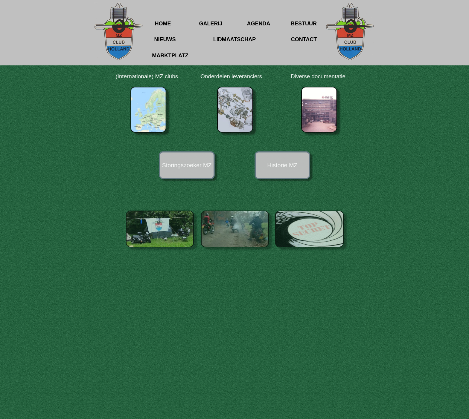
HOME (163, 24)
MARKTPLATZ (170, 56)
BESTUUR (304, 24)
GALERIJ (210, 24)
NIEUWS (165, 39)
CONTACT (304, 39)
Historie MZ (282, 165)
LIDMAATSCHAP (234, 39)
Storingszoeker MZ (187, 165)
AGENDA (258, 24)
